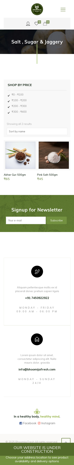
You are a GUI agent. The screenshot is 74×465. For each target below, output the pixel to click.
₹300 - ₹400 (19, 111)
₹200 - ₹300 (19, 106)
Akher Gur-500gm (15, 174)
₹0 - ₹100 (17, 94)
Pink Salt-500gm (47, 174)
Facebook (29, 423)
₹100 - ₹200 (19, 100)
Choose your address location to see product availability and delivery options (37, 459)
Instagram (48, 423)
